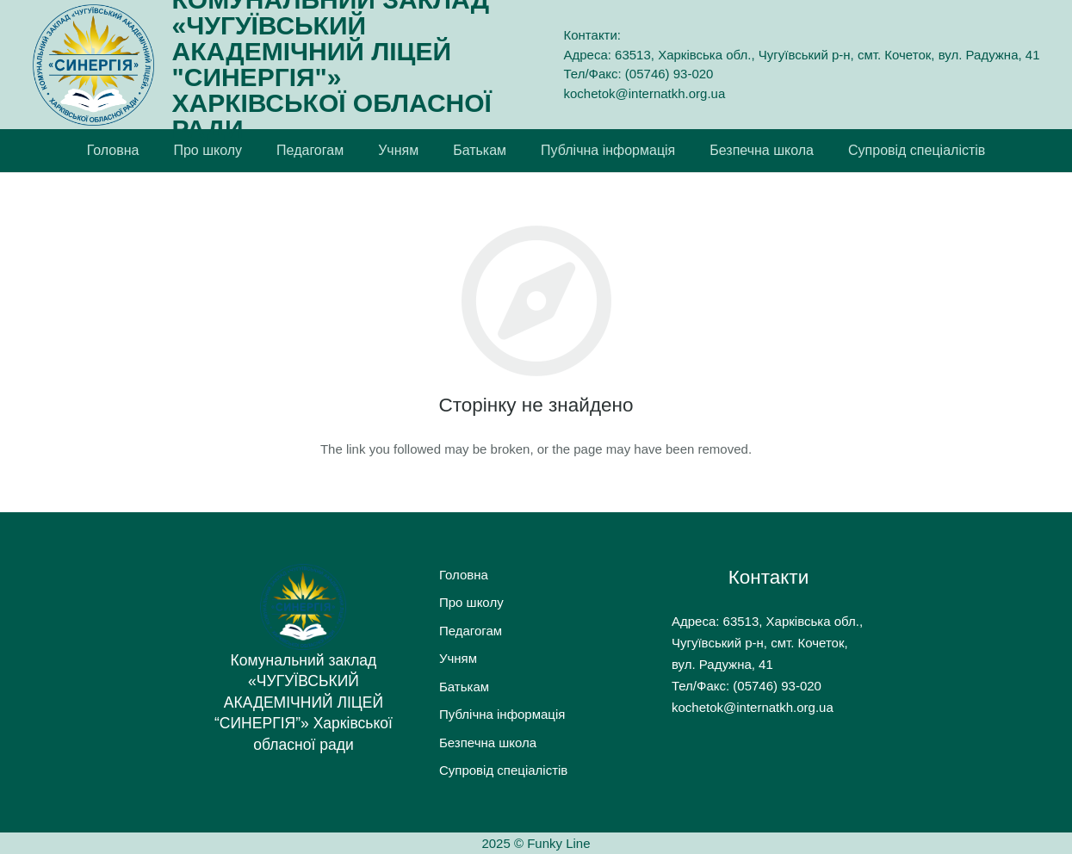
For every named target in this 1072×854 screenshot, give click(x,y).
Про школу (471, 602)
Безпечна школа (487, 742)
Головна (463, 574)
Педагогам (470, 630)
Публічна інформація (502, 714)
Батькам (464, 686)
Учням (458, 658)
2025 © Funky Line (535, 843)
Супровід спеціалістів (503, 770)
